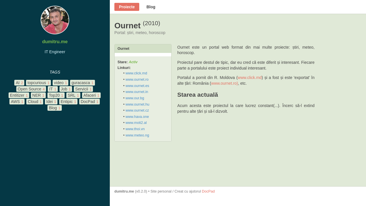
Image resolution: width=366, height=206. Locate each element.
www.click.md (136, 73)
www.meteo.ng (137, 135)
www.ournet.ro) (224, 83)
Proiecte (127, 7)
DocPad (208, 191)
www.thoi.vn (135, 129)
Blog (150, 7)
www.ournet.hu (137, 104)
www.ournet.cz (137, 110)
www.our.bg (135, 98)
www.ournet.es (137, 86)
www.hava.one (137, 117)
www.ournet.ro (137, 80)
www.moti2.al (136, 123)
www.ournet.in (137, 92)
